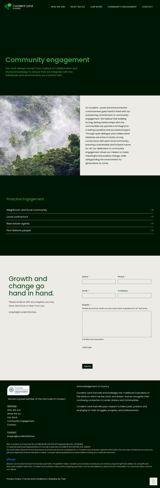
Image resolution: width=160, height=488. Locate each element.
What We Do (77, 6)
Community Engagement (122, 6)
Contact (147, 6)
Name (86, 276)
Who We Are (58, 6)
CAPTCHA (87, 347)
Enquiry (86, 304)
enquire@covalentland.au (22, 312)
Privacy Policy (14, 478)
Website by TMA (57, 478)
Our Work (96, 6)
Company (123, 290)
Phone (122, 276)
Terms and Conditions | (35, 478)
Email (85, 290)
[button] (80, 210)
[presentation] (103, 355)
